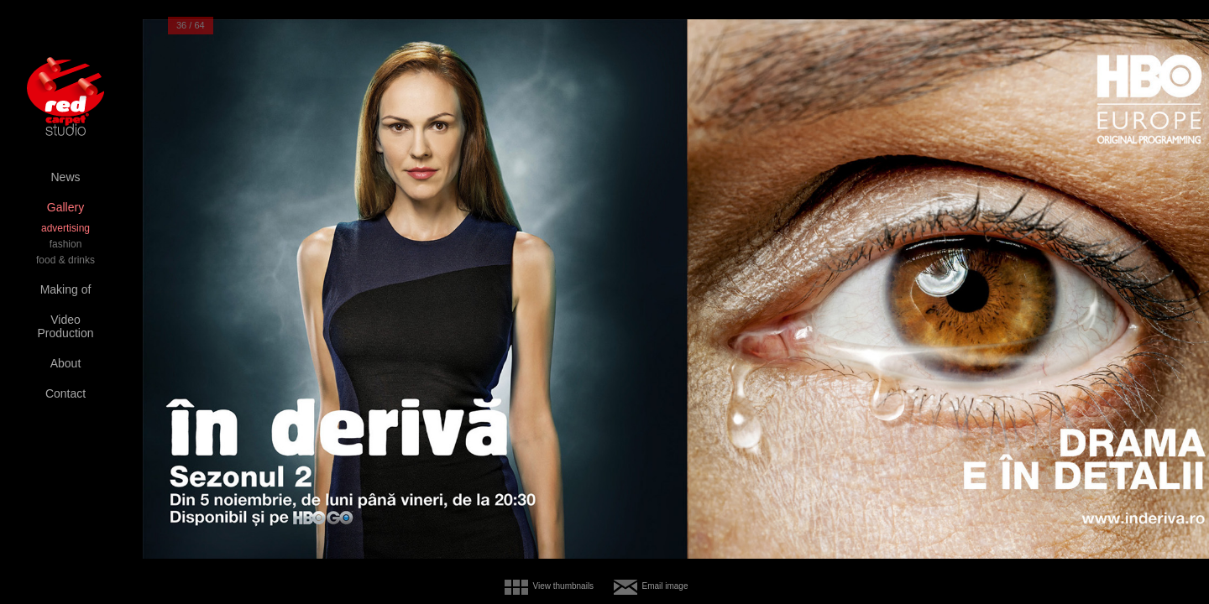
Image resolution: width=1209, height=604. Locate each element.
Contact (65, 393)
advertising (65, 228)
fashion (66, 244)
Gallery (65, 207)
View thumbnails (563, 586)
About (65, 363)
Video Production (66, 326)
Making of (66, 289)
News (65, 177)
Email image (664, 586)
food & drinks (65, 260)
